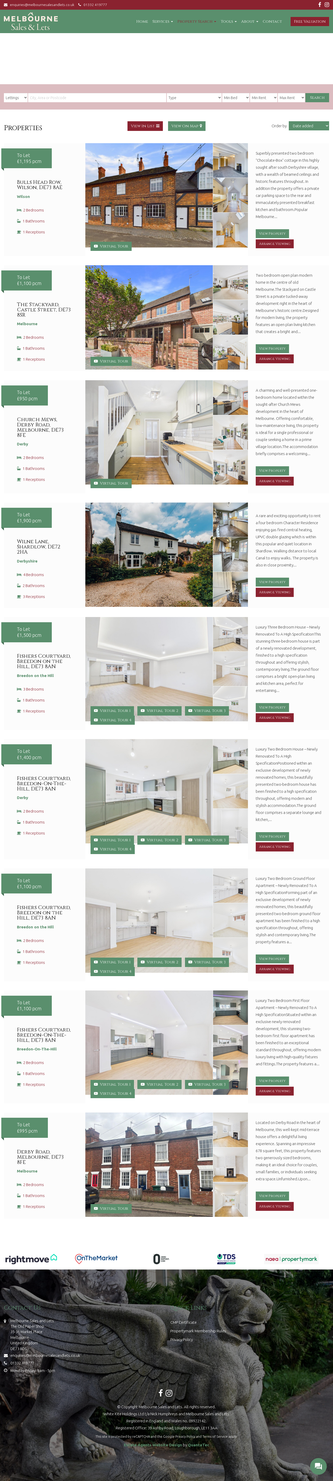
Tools (229, 21)
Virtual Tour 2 (159, 711)
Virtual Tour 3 (207, 711)
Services (162, 21)
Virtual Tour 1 (112, 711)
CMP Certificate (183, 1322)
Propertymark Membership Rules (198, 1331)
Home (142, 21)
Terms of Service (215, 1436)
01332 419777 (92, 5)
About (249, 21)
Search (317, 97)
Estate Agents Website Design (153, 1445)
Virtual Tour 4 (112, 720)
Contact (272, 21)
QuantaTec (198, 1445)
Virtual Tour (111, 246)
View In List (143, 126)
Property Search (196, 21)
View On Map (184, 126)
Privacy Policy (181, 1339)
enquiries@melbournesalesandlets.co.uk (40, 5)
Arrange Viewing (274, 244)
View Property (272, 234)
